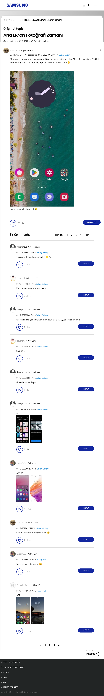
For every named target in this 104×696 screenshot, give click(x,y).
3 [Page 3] (76, 235)
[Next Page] (88, 235)
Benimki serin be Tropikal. (23, 209)
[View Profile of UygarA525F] (22, 463)
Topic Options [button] (96, 27)
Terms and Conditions (12, 667)
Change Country (9, 687)
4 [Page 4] (80, 235)
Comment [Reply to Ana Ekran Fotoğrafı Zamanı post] (91, 222)
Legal (4, 677)
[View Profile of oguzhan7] (21, 278)
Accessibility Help (10, 662)
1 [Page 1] (67, 235)
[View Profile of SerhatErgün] (22, 585)
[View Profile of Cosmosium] (15, 50)
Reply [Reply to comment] (86, 264)
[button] (96, 50)
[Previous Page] (58, 235)
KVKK (3, 682)
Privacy (5, 672)
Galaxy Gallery (64, 55)
